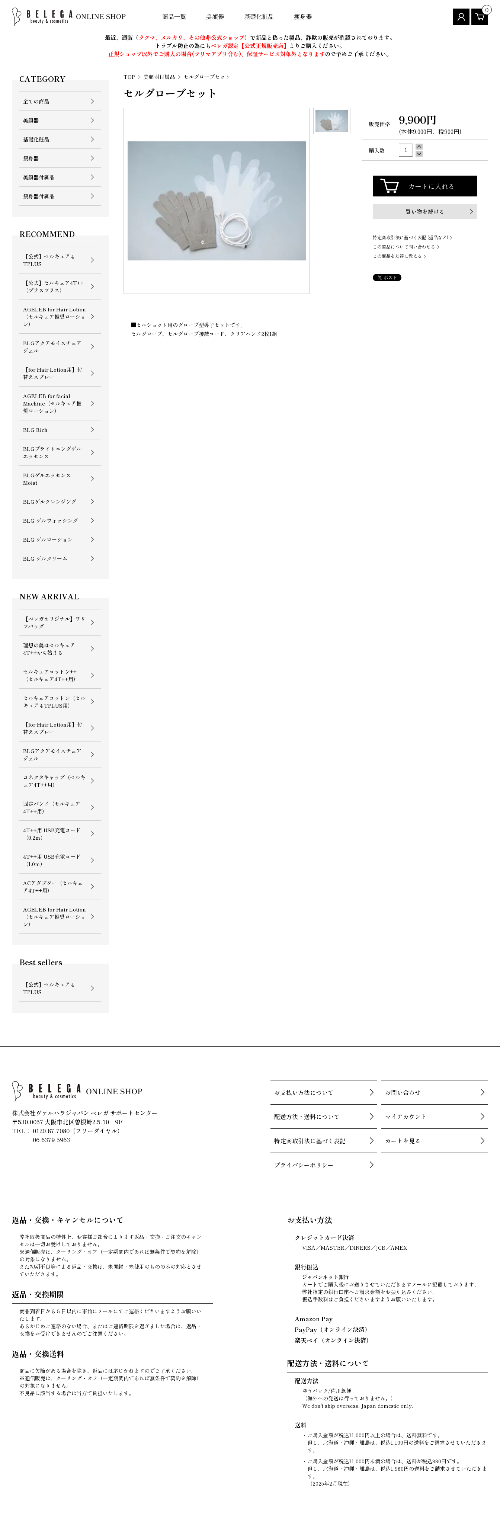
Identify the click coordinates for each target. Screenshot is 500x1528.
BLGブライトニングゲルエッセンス (52, 452)
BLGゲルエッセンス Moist (47, 478)
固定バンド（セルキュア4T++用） (51, 807)
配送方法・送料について (307, 1116)
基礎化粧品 (259, 16)
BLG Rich (35, 429)
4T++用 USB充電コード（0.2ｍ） (52, 833)
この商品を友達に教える (397, 256)
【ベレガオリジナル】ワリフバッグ (54, 622)
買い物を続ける (425, 211)
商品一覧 (174, 16)
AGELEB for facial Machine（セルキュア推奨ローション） (52, 403)
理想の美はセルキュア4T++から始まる (49, 648)
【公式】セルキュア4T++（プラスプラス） (53, 286)
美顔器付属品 (38, 177)
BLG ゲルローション (48, 539)
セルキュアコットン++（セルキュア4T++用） (50, 675)
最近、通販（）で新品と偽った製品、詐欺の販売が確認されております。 (250, 37)
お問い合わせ (403, 1092)
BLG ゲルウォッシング (50, 520)
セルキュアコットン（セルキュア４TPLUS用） (54, 701)
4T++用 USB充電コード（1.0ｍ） (52, 860)
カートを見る (403, 1140)
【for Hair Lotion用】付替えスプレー (52, 373)
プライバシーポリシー (304, 1164)
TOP (129, 76)
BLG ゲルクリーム (45, 558)
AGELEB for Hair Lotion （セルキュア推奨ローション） (54, 316)
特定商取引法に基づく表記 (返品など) (410, 237)
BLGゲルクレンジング (49, 501)
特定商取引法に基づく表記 (310, 1140)
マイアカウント (406, 1116)
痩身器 (303, 16)
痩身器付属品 (38, 196)
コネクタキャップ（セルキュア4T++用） (54, 780)
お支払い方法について (304, 1092)
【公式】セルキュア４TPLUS (49, 260)
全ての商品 (36, 101)
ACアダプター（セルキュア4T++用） (53, 886)
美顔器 (215, 16)
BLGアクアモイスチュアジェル (52, 346)
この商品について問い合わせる (404, 246)
